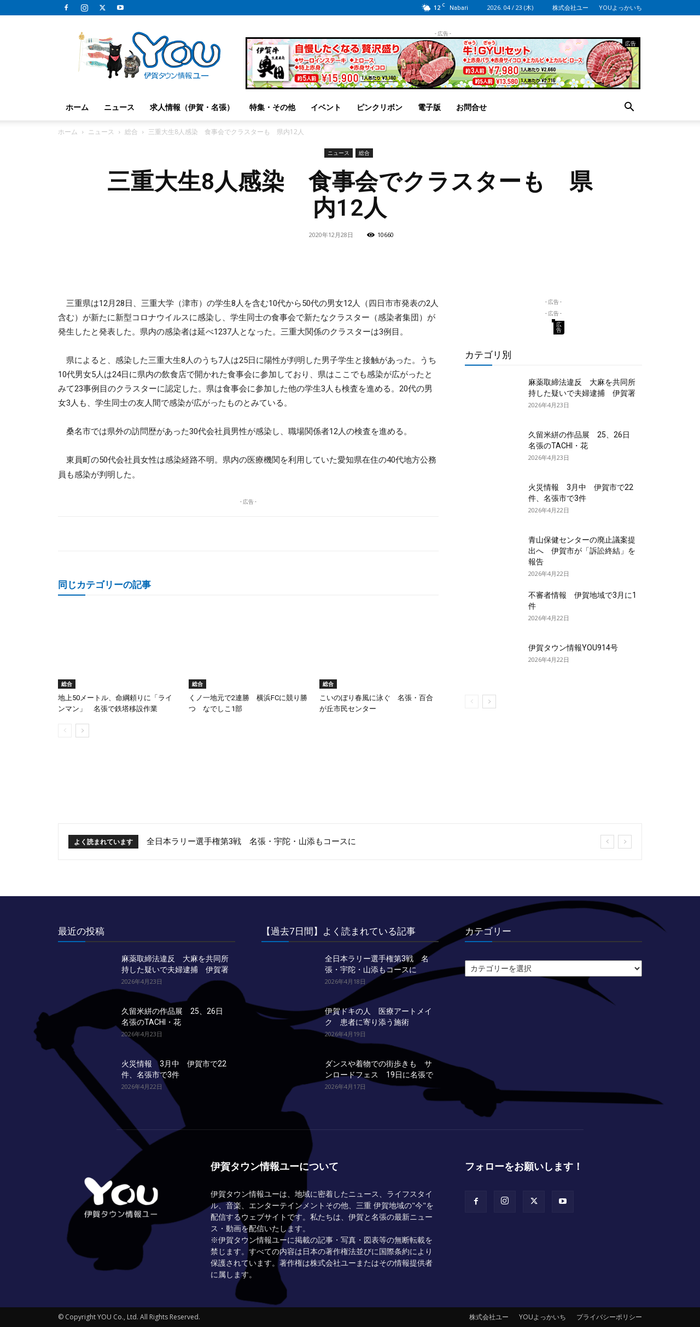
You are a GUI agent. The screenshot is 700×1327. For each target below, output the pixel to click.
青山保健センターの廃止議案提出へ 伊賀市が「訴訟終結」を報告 (581, 550)
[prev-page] (65, 730)
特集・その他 (272, 107)
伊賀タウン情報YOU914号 (573, 647)
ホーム (77, 107)
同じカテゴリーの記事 (104, 584)
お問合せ (471, 107)
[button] (629, 108)
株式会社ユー (570, 7)
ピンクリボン (379, 107)
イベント (326, 107)
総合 (131, 131)
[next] (625, 842)
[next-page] (82, 730)
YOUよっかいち (620, 7)
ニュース (119, 107)
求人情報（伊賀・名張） (192, 107)
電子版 (429, 107)
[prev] (607, 842)
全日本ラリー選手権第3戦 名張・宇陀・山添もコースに (251, 841)
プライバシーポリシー (609, 1317)
